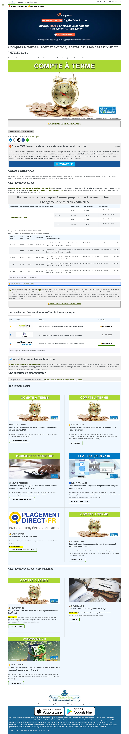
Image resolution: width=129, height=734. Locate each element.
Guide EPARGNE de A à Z (75, 724)
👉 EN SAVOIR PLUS (106, 326)
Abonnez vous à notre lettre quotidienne (25, 364)
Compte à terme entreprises (22, 499)
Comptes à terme (77, 560)
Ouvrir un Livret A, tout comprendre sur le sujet (87, 608)
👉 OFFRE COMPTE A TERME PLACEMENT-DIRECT (64, 124)
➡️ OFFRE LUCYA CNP (64, 164)
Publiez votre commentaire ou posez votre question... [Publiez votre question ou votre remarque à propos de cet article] (64, 380)
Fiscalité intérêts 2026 (79, 501)
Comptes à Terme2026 (19, 441)
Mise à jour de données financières (94, 727)
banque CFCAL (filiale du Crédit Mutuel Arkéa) (46, 190)
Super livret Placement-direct (23, 549)
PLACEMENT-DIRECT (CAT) (18, 218)
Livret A (74, 619)
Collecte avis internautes (92, 724)
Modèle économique (75, 727)
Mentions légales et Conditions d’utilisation (98, 722)
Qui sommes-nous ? (24, 724)
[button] (10, 140)
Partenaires (13, 724)
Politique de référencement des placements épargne (49, 724)
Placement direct (28, 131)
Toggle (3, 4)
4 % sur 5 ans (75, 443)
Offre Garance (16, 683)
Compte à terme (14, 131)
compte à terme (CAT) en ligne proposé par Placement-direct (31, 188)
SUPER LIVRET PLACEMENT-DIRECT (22, 284)
